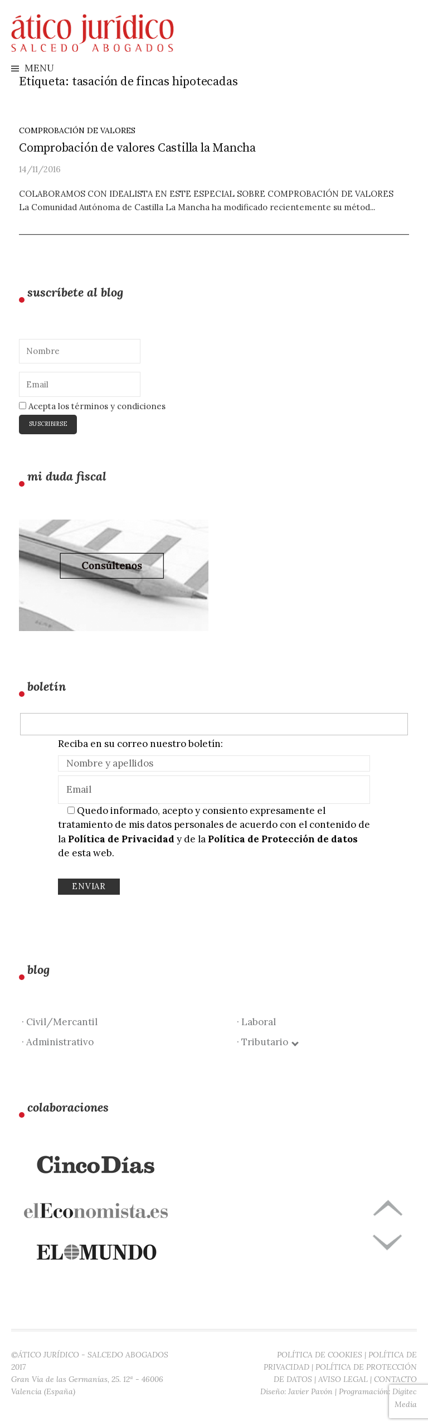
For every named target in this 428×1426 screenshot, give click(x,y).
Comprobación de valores (77, 130)
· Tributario (267, 1042)
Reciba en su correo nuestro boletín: (140, 744)
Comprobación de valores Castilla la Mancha (137, 148)
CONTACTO (395, 1379)
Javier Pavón (310, 1391)
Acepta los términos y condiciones (92, 406)
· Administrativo (58, 1042)
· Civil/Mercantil (60, 1022)
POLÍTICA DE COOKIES (319, 1355)
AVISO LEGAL (343, 1379)
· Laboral (256, 1022)
